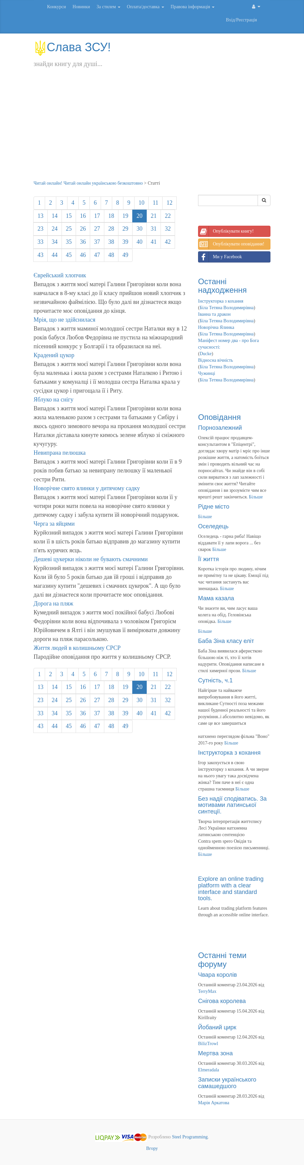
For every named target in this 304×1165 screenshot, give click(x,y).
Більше (256, 496)
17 (97, 216)
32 (168, 228)
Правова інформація (193, 6)
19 (125, 216)
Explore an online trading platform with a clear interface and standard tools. (231, 889)
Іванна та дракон (214, 314)
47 (97, 255)
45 (69, 255)
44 (55, 255)
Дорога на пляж (53, 603)
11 (155, 202)
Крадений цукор (54, 355)
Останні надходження (222, 285)
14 (55, 216)
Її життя (208, 559)
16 (83, 216)
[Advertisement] (152, 131)
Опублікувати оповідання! (231, 244)
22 (168, 216)
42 (168, 242)
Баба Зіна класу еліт (226, 641)
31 (154, 228)
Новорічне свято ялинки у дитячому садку (87, 488)
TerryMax (207, 991)
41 (154, 242)
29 (125, 228)
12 (169, 202)
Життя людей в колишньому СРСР (77, 648)
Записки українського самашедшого (227, 1082)
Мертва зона (215, 1053)
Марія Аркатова (213, 1102)
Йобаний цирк (217, 1027)
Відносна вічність (215, 360)
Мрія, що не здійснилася (64, 319)
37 (97, 242)
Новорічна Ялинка (216, 327)
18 (111, 216)
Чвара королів (217, 974)
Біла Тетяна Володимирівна (227, 307)
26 (83, 228)
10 (141, 202)
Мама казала (216, 598)
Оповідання (219, 417)
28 (111, 228)
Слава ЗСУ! (72, 47)
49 (125, 255)
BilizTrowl (208, 1043)
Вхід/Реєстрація (241, 19)
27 (97, 228)
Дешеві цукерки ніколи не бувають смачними (91, 559)
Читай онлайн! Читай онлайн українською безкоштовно (88, 183)
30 (139, 228)
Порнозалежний (220, 427)
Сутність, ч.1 (215, 680)
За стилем (108, 6)
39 (125, 242)
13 (40, 216)
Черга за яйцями (54, 523)
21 (154, 216)
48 (111, 255)
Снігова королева (222, 1001)
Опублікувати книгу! (226, 231)
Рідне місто (213, 506)
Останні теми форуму (222, 959)
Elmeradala (208, 1069)
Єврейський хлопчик (60, 275)
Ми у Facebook (220, 257)
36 (83, 242)
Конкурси (56, 6)
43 (40, 255)
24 (55, 228)
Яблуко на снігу (53, 399)
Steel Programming (190, 1136)
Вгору (152, 1148)
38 (111, 242)
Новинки (81, 6)
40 (139, 242)
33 (40, 242)
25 (69, 228)
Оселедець (213, 526)
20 (139, 216)
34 (55, 242)
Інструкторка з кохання (220, 301)
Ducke (206, 353)
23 (40, 228)
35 (69, 242)
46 (83, 255)
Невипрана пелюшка (60, 452)
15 (69, 216)
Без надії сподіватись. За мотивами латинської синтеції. (232, 805)
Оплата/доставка (145, 6)
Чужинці (206, 373)
